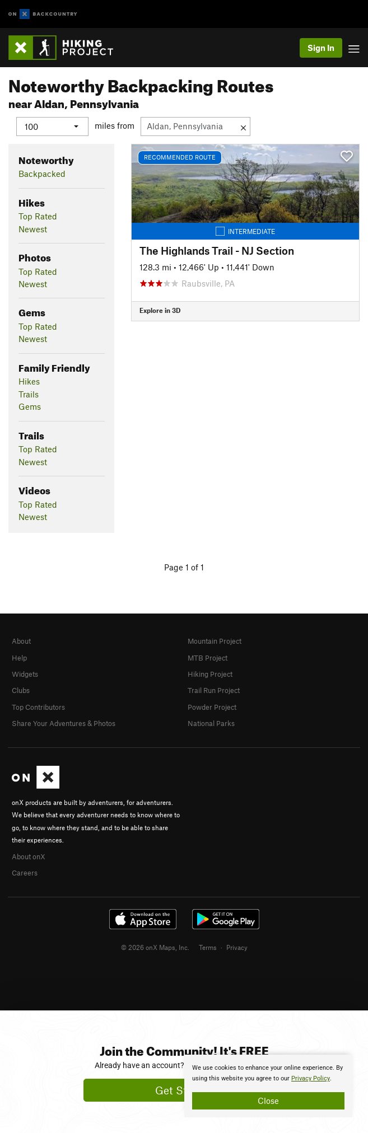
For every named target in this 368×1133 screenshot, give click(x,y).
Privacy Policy (310, 1078)
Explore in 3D (159, 310)
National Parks (211, 723)
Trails (28, 394)
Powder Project (212, 707)
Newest (32, 229)
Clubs (21, 690)
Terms (208, 947)
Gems (29, 406)
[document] (268, 1085)
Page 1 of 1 (184, 567)
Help (19, 657)
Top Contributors (38, 707)
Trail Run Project (214, 690)
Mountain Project (214, 640)
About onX (28, 856)
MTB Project (207, 657)
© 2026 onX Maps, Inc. (155, 947)
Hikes (29, 381)
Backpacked (42, 173)
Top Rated (37, 216)
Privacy (237, 947)
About (21, 640)
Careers (25, 872)
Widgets (25, 674)
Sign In (321, 48)
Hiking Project (210, 674)
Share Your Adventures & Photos (63, 723)
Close (268, 1100)
